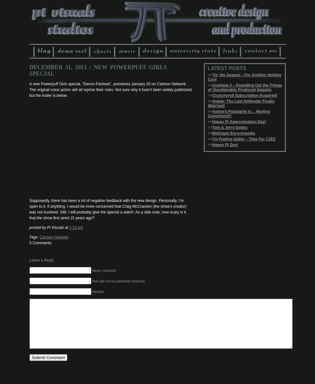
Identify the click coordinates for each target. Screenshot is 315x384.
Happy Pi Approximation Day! (239, 122)
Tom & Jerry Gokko (230, 127)
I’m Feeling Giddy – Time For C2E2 (244, 139)
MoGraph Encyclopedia (233, 133)
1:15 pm (76, 227)
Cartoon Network (54, 237)
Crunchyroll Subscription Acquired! (245, 95)
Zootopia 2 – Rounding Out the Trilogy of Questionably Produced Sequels (245, 87)
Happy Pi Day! (225, 145)
